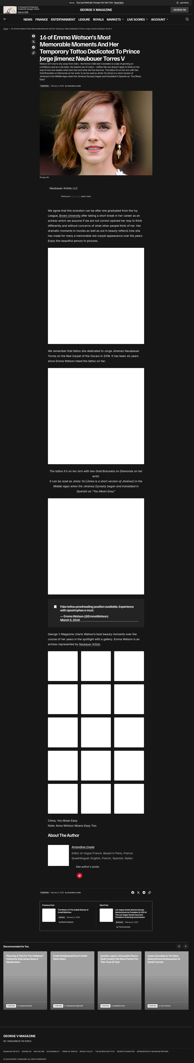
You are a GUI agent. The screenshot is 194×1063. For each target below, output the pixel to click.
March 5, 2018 (70, 620)
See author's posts (88, 867)
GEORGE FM (26, 1054)
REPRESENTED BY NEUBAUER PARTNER (152, 1054)
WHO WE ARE (39, 1054)
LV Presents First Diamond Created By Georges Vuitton (28, 8)
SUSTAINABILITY (53, 1054)
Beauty (72, 3)
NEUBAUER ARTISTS (11, 1054)
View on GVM (23, 12)
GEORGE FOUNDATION (126, 1054)
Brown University (70, 215)
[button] (182, 3)
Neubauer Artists (90, 644)
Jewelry (65, 918)
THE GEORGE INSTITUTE (105, 1054)
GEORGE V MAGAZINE (96, 10)
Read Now (119, 3)
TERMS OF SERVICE (69, 1054)
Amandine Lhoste (83, 847)
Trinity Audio (76, 196)
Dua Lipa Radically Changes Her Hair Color (95, 3)
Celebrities (45, 86)
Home (5, 29)
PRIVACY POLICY (86, 1054)
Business (121, 925)
